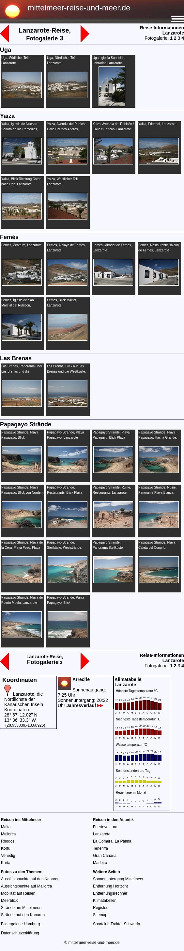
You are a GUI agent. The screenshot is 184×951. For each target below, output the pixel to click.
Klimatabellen (104, 900)
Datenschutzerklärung (20, 933)
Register (100, 907)
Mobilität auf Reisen (18, 893)
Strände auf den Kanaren (23, 915)
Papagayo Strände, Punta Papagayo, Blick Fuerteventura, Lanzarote (65, 603)
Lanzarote (101, 834)
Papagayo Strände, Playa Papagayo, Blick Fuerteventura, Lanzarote (19, 438)
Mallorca (8, 834)
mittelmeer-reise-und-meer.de (79, 7)
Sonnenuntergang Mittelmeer (118, 879)
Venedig (8, 855)
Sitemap (100, 915)
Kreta (5, 862)
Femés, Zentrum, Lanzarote (21, 245)
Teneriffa (100, 848)
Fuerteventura (105, 827)
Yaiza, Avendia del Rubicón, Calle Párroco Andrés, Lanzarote (67, 129)
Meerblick (9, 900)
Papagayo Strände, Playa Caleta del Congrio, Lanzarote (156, 548)
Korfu (5, 848)
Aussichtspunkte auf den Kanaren (30, 879)
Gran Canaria (104, 855)
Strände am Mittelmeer (20, 907)
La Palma (123, 841)
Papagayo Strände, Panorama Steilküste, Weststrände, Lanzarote (110, 548)
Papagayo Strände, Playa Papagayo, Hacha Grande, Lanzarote (157, 438)
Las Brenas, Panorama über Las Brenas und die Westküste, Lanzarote (21, 371)
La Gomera (103, 841)
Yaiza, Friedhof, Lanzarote (157, 124)
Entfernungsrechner (110, 893)
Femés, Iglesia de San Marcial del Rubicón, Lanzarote (17, 305)
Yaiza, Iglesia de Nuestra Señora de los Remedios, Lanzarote (19, 129)
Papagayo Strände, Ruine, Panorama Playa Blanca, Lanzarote (157, 493)
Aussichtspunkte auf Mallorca (26, 886)
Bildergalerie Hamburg (20, 924)
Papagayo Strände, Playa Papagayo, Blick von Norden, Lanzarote (22, 493)
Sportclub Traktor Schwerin (116, 924)
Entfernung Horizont (110, 886)
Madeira (100, 862)
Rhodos (7, 841)
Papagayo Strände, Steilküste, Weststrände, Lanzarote (64, 548)
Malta (5, 827)
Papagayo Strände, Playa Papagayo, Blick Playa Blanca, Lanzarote (111, 438)
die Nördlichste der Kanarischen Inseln (23, 699)
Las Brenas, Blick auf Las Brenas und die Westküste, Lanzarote (66, 371)
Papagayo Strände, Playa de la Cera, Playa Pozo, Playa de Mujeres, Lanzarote (22, 548)
